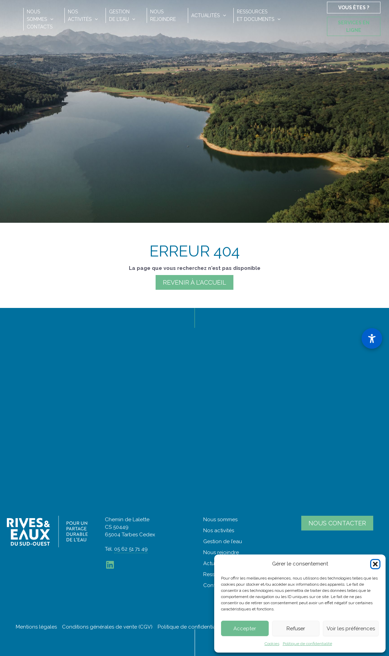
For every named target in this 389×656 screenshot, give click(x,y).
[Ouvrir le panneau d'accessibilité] (372, 338)
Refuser (296, 628)
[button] (375, 564)
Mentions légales (36, 627)
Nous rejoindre (221, 552)
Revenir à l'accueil (194, 282)
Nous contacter (337, 523)
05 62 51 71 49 (131, 549)
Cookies (272, 643)
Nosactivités (83, 15)
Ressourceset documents (258, 15)
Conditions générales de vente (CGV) (107, 627)
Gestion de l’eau (222, 541)
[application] (50, 19)
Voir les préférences (351, 628)
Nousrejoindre (163, 15)
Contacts (39, 26)
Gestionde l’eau (122, 15)
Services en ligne (353, 26)
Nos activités (218, 530)
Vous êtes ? (353, 7)
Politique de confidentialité (307, 643)
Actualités (208, 15)
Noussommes (40, 15)
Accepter (244, 628)
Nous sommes (220, 519)
